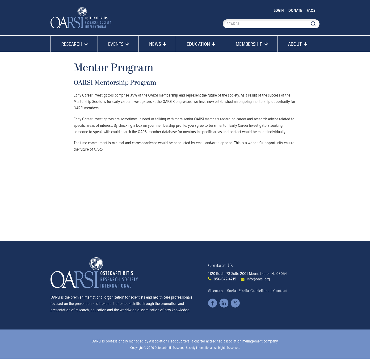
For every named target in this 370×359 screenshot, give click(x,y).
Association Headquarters (169, 341)
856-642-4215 (225, 279)
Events (118, 43)
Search (313, 23)
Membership (252, 43)
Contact (280, 291)
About (297, 43)
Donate (295, 10)
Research (74, 43)
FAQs (311, 10)
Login (279, 10)
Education (201, 43)
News (157, 43)
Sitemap (215, 291)
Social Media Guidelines (248, 291)
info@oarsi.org (258, 279)
